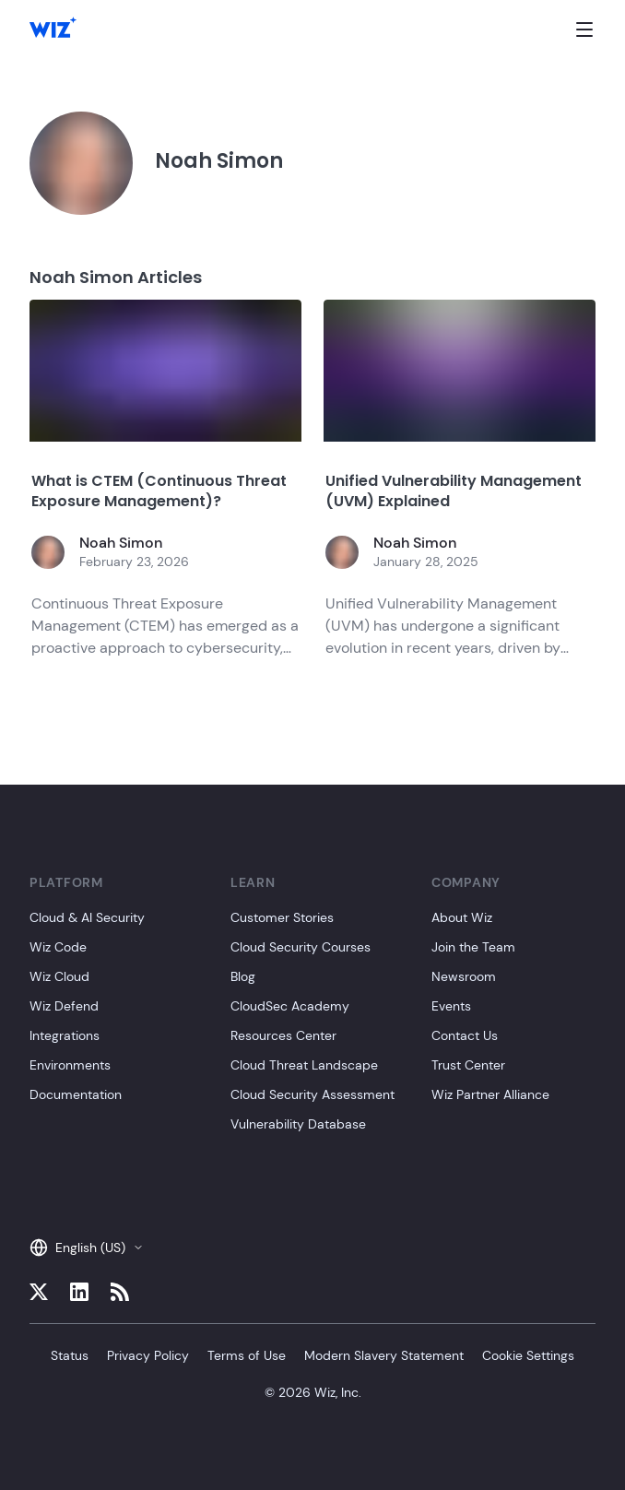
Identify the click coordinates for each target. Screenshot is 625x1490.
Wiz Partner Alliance (490, 1094)
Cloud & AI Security (87, 917)
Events (451, 1006)
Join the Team (473, 947)
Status (69, 1355)
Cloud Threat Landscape (304, 1065)
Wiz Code (58, 947)
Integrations (64, 1035)
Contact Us (464, 1035)
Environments (70, 1065)
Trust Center (468, 1065)
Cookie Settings (528, 1355)
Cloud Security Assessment (312, 1094)
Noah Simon (120, 542)
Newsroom (463, 976)
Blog (242, 976)
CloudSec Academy (289, 1006)
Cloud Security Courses (300, 947)
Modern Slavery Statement (384, 1355)
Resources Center (283, 1035)
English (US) (86, 1247)
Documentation (75, 1094)
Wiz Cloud (59, 976)
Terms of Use (246, 1355)
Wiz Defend (64, 1006)
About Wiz (461, 917)
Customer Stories (282, 917)
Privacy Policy (148, 1355)
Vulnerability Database (298, 1124)
